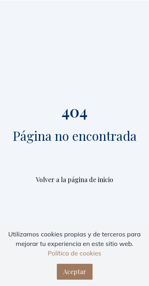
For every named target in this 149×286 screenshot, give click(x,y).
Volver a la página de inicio (74, 179)
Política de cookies (74, 253)
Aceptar (74, 271)
